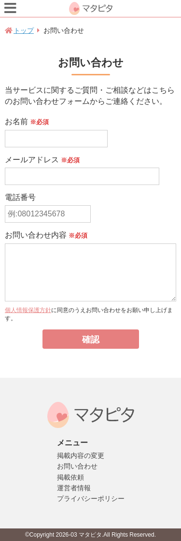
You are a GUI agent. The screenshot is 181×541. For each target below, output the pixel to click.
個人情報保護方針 (28, 310)
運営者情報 (74, 488)
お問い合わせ (77, 466)
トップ (24, 30)
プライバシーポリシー (91, 498)
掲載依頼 (70, 477)
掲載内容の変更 (80, 455)
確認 (90, 339)
